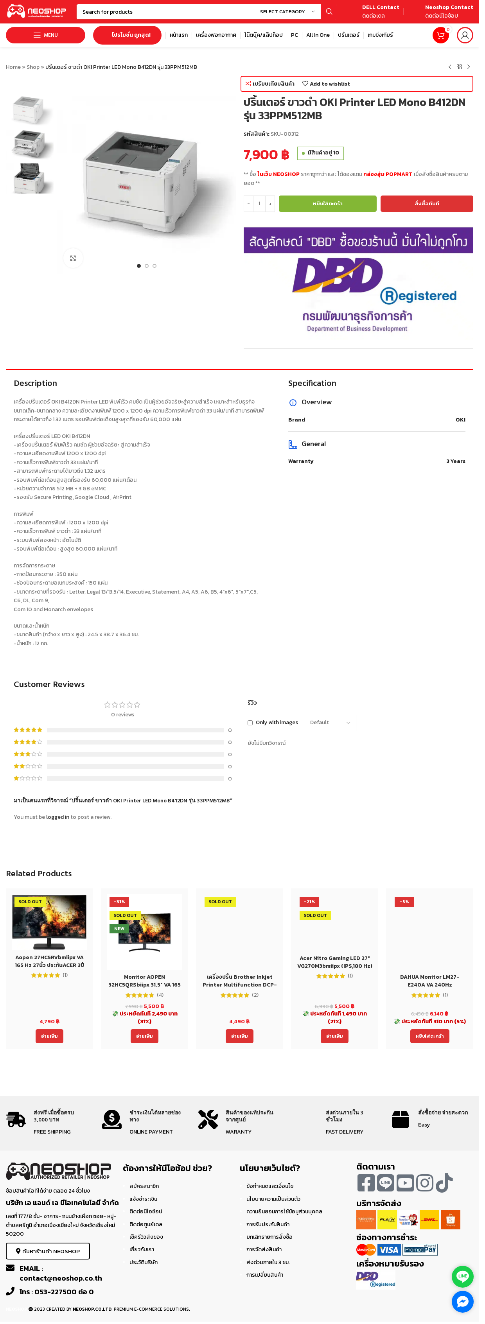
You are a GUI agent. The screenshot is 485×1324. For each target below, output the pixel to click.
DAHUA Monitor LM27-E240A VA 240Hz (430, 981)
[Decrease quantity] (248, 204)
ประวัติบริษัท (143, 1262)
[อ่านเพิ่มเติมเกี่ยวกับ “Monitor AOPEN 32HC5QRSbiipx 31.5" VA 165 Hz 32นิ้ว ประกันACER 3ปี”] (144, 1036)
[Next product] (468, 67)
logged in (57, 817)
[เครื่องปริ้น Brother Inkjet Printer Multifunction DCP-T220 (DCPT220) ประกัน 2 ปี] (239, 932)
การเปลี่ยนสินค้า (264, 1275)
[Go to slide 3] (154, 266)
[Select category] (287, 11)
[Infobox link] (372, 12)
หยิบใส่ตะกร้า (328, 203)
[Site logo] (37, 11)
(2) (255, 995)
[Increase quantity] (270, 204)
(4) (160, 995)
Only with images (277, 723)
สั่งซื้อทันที (427, 203)
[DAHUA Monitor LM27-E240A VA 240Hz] (429, 932)
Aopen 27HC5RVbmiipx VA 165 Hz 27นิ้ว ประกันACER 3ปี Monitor (49, 965)
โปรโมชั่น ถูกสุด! (127, 35)
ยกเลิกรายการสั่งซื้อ (269, 1237)
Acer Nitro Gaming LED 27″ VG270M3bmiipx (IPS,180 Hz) (334, 962)
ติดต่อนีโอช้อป (145, 1211)
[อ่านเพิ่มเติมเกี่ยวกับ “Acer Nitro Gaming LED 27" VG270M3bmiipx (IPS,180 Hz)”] (334, 1036)
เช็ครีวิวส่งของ (146, 1237)
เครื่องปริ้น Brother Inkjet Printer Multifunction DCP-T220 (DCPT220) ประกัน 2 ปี (240, 984)
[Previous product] (449, 67)
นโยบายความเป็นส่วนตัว (273, 1199)
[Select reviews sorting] (330, 723)
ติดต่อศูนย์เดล (145, 1224)
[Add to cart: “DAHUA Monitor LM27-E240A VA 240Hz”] (429, 1036)
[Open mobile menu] (45, 35)
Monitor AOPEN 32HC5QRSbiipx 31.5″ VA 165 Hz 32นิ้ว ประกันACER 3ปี (144, 984)
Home (13, 67)
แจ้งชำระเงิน (143, 1199)
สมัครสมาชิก (144, 1186)
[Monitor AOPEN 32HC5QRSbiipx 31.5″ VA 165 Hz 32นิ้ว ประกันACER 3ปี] (144, 932)
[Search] (206, 12)
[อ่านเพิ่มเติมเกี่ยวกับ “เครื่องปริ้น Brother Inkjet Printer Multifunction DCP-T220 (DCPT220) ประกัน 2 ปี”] (239, 1036)
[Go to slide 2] (147, 266)
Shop (33, 67)
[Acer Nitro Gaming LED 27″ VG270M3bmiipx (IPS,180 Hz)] (334, 922)
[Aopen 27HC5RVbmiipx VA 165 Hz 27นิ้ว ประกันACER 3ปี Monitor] (49, 922)
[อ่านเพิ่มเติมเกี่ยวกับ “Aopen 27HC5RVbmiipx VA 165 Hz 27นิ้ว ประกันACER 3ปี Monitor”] (49, 1036)
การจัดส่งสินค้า (264, 1249)
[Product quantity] (259, 204)
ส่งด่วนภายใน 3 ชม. (268, 1262)
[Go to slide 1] (139, 266)
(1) (65, 975)
